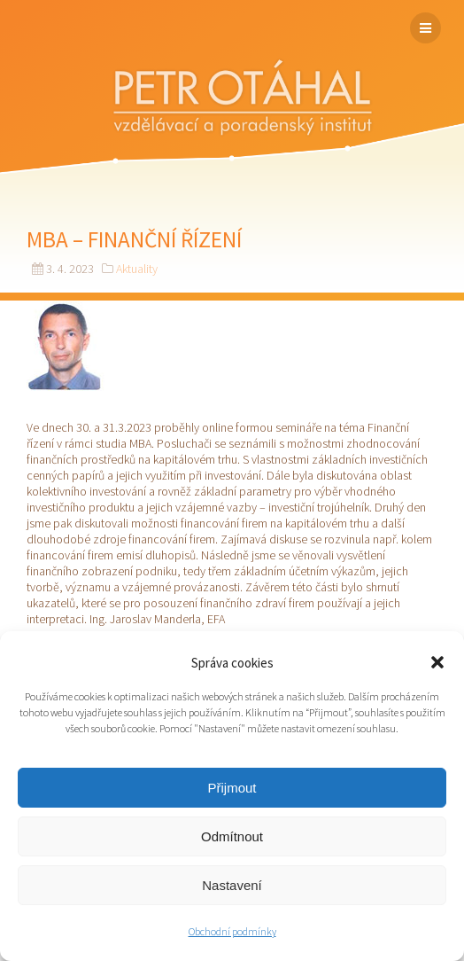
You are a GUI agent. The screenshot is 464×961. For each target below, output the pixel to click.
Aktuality (137, 269)
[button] (437, 662)
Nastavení (232, 885)
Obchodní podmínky (232, 931)
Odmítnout (232, 836)
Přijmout (231, 787)
